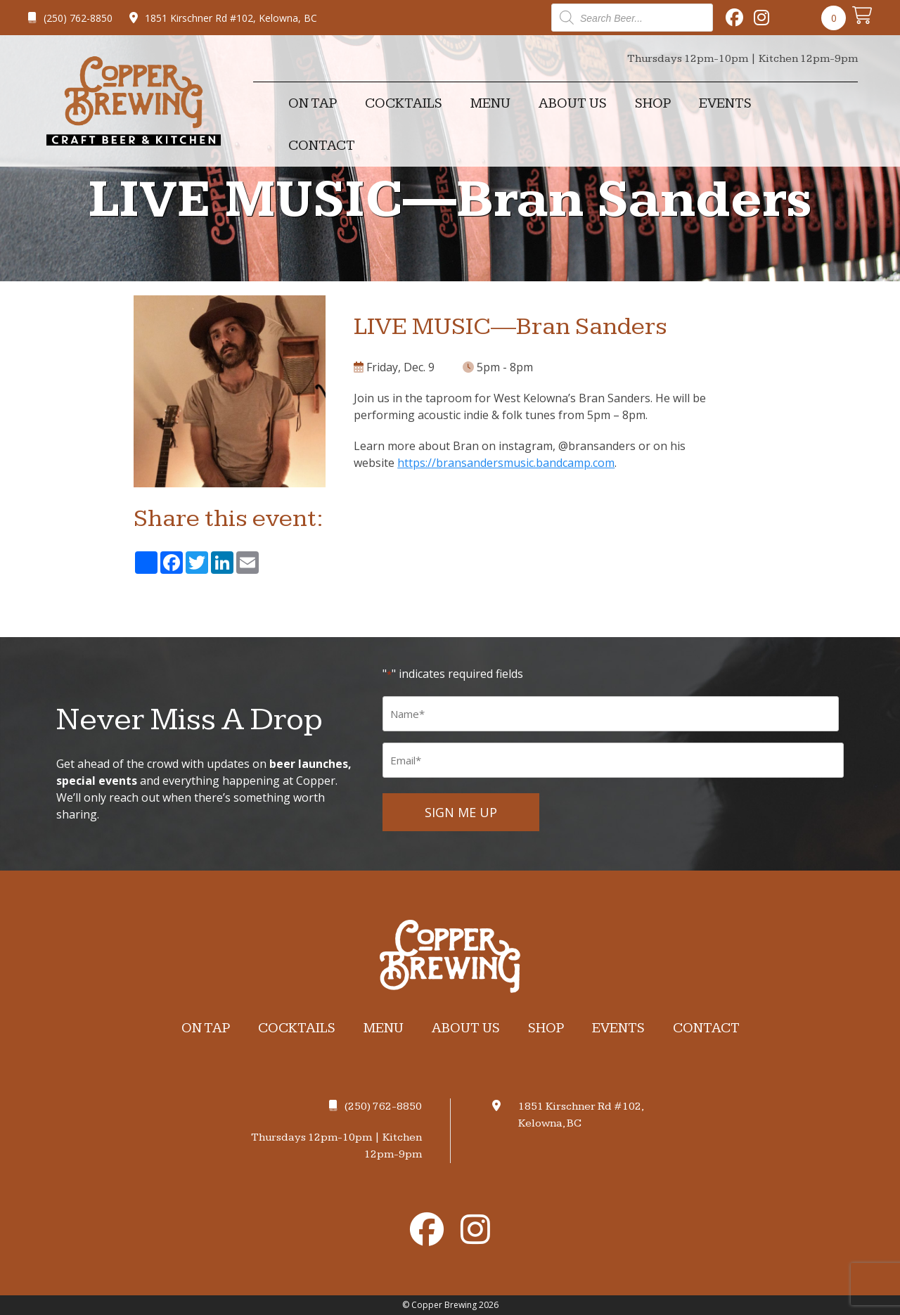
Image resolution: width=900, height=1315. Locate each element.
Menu (490, 103)
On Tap (312, 103)
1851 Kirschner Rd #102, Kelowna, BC (223, 18)
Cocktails (403, 103)
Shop (653, 103)
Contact (321, 145)
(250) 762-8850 (70, 18)
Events (725, 103)
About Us (573, 103)
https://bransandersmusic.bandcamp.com (506, 462)
